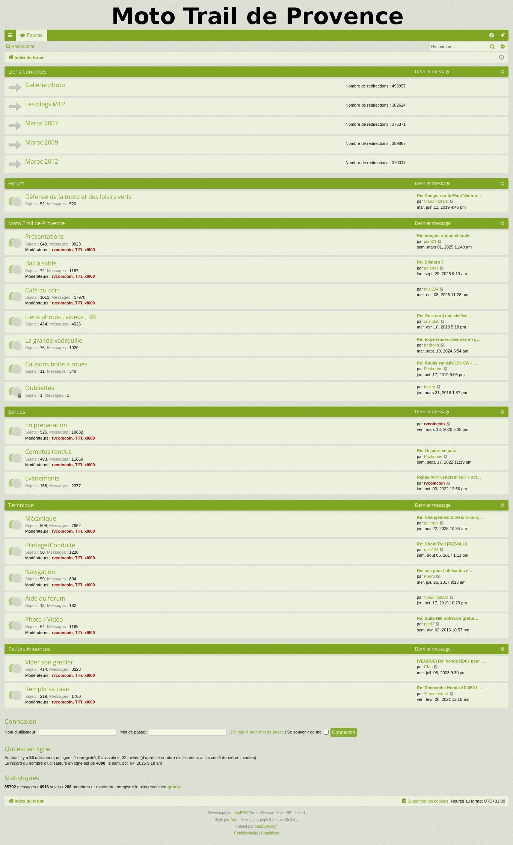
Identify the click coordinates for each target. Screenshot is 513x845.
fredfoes (431, 345)
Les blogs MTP (45, 104)
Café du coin (42, 290)
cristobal (431, 321)
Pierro (429, 576)
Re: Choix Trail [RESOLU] (442, 544)
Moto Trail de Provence (36, 223)
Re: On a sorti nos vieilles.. (443, 315)
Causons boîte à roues (56, 364)
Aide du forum (45, 598)
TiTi (78, 249)
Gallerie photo (45, 85)
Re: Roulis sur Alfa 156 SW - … (447, 363)
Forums (34, 35)
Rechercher (23, 46)
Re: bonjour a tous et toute (443, 235)
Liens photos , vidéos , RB (60, 317)
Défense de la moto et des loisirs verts (78, 197)
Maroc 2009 (41, 142)
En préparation (46, 425)
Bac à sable (40, 263)
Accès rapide (12, 37)
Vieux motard (436, 201)
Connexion (56, 46)
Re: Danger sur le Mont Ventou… (449, 195)
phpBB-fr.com (266, 826)
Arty (234, 820)
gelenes (431, 268)
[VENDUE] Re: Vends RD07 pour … (451, 661)
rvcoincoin (62, 249)
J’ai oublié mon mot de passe (257, 732)
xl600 (89, 249)
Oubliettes (39, 388)
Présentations (44, 236)
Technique (21, 505)
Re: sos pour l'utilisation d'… (445, 570)
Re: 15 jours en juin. (436, 450)
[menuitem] (491, 35)
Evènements (42, 478)
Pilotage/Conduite (50, 545)
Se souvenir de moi (308, 732)
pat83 (429, 624)
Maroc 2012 (41, 161)
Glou (428, 666)
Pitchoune (433, 368)
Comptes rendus (48, 451)
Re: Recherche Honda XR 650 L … (450, 687)
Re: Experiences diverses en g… (449, 339)
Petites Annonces (29, 648)
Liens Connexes (27, 71)
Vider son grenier (49, 662)
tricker (429, 386)
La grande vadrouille (53, 340)
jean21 (430, 241)
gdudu (173, 787)
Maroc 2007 (41, 123)
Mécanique (40, 518)
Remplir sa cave (47, 689)
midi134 (431, 289)
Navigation (40, 572)
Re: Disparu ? (430, 262)
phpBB (239, 813)
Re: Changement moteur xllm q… (449, 517)
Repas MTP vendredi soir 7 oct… (449, 477)
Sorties (16, 411)
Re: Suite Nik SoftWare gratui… (447, 618)
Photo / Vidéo (44, 619)
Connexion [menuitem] (504, 37)
